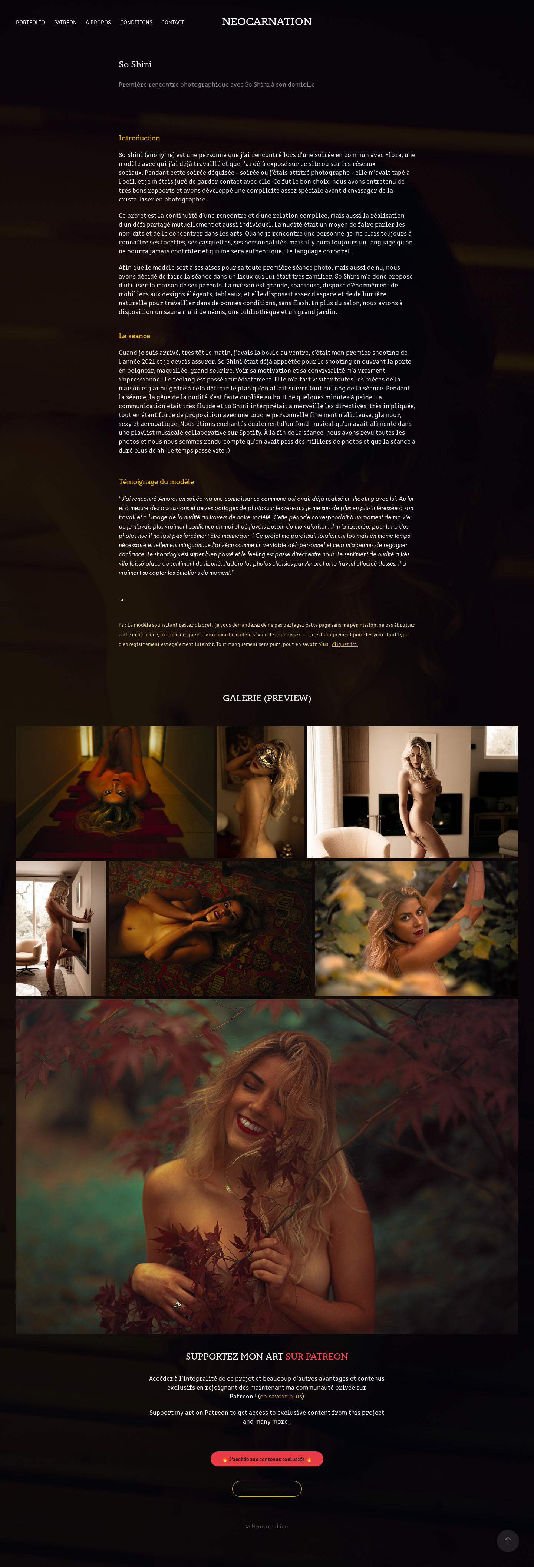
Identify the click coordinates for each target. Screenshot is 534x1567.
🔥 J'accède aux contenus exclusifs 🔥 (267, 1459)
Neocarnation (267, 22)
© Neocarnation (266, 1526)
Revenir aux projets (267, 1489)
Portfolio (30, 22)
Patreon (65, 22)
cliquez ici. (345, 643)
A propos (98, 22)
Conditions (136, 22)
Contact (172, 22)
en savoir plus (281, 1395)
